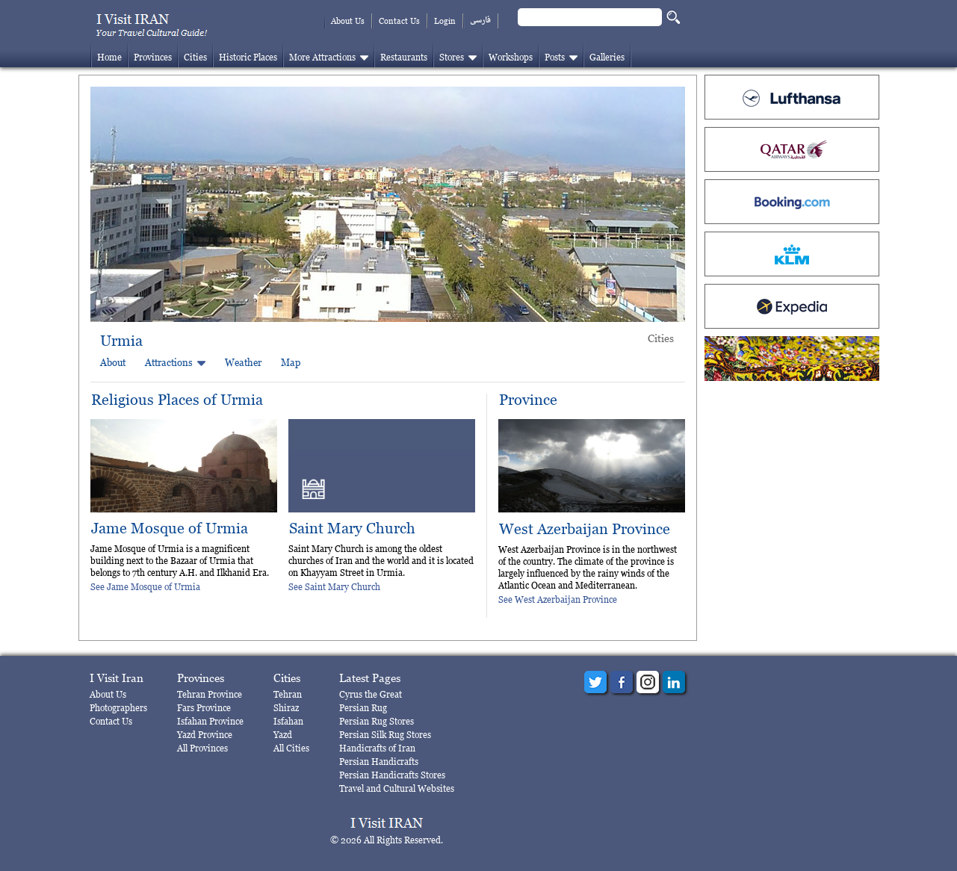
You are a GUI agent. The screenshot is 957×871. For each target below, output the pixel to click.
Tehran (287, 694)
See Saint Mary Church (334, 586)
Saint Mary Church (352, 528)
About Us (348, 21)
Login (445, 21)
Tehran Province (209, 694)
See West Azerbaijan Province (557, 599)
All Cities (291, 748)
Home (109, 57)
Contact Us (399, 21)
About (113, 362)
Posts (555, 57)
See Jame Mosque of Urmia (145, 586)
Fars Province (204, 707)
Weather (243, 362)
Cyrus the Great (370, 694)
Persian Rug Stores (376, 721)
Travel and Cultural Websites (396, 788)
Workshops (511, 57)
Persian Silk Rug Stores (385, 734)
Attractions (169, 362)
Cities (195, 57)
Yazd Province (204, 734)
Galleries (607, 57)
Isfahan (288, 721)
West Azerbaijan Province (584, 529)
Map (290, 362)
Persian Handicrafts (378, 761)
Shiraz (286, 707)
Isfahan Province (210, 721)
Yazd (282, 734)
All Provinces (202, 748)
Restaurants (403, 57)
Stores (451, 57)
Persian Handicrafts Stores (392, 775)
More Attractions (322, 57)
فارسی (480, 20)
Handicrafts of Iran (377, 748)
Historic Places (248, 57)
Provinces (153, 57)
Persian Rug (363, 707)
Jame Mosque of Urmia (169, 528)
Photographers (118, 707)
